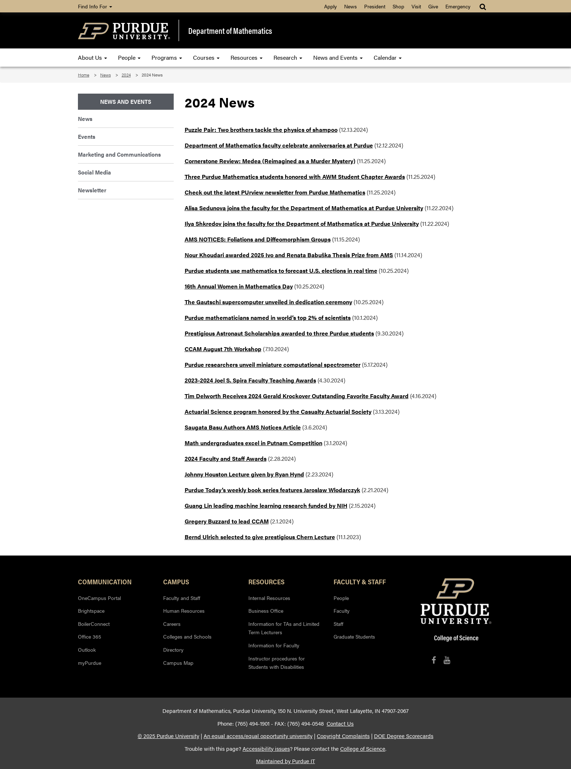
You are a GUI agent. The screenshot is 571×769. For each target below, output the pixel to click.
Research (287, 57)
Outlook (87, 649)
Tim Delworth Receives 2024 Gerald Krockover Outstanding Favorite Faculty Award (297, 396)
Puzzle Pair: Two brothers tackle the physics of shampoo (261, 129)
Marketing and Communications (119, 154)
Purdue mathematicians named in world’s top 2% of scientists (268, 317)
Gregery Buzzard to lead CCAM (227, 521)
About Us (92, 57)
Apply (330, 6)
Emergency (457, 6)
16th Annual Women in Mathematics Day (239, 286)
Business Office (265, 610)
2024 (126, 74)
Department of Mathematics (230, 30)
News (350, 6)
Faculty (342, 610)
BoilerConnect (94, 623)
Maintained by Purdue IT (285, 761)
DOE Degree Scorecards (403, 736)
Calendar (388, 57)
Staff (338, 623)
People (129, 57)
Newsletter (92, 190)
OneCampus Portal (99, 597)
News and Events (338, 57)
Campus (176, 581)
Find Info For (95, 6)
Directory (173, 649)
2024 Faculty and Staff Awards (226, 458)
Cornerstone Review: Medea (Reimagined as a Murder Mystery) (270, 161)
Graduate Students (354, 636)
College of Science (362, 749)
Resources (247, 57)
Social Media (94, 172)
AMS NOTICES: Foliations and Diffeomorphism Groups (258, 239)
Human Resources (184, 610)
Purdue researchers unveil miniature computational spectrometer (273, 364)
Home (83, 74)
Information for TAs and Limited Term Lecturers (283, 628)
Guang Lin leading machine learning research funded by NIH (266, 505)
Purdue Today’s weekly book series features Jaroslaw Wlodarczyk (272, 490)
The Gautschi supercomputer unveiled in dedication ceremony (268, 302)
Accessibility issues (266, 749)
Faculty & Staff (360, 581)
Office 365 (89, 636)
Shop (398, 6)
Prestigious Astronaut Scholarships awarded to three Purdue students (279, 333)
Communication (105, 581)
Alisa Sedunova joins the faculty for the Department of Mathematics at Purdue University (304, 208)
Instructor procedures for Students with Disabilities (276, 663)
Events (86, 136)
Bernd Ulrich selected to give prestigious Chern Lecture (260, 537)
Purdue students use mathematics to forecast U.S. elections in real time (281, 270)
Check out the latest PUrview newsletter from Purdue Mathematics (275, 192)
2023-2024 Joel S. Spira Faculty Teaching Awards (250, 380)
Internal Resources (269, 597)
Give (433, 6)
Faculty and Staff (181, 597)
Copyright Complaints (343, 736)
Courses (206, 57)
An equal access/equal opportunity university (258, 736)
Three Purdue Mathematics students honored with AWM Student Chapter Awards (295, 176)
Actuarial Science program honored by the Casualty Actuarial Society (278, 411)
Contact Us (340, 723)
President (374, 6)
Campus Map (178, 662)
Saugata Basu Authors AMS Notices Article (243, 427)
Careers (172, 623)
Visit (416, 6)
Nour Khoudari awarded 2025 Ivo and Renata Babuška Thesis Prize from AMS (289, 255)
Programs (166, 57)
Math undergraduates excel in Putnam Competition (253, 443)
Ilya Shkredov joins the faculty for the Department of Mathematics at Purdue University (302, 223)
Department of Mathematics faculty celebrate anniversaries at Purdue (279, 145)
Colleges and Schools (187, 636)
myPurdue (89, 662)
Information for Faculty (273, 645)
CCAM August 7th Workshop (223, 349)
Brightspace (91, 610)
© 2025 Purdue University (168, 736)
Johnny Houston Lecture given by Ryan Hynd (244, 474)
